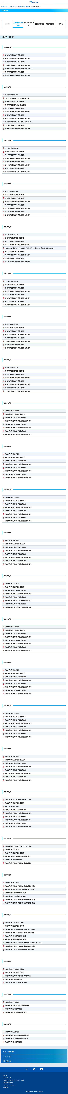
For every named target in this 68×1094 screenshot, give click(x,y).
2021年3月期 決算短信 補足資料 (14, 285)
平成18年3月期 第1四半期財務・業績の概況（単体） (20, 949)
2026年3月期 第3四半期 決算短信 (14, 55)
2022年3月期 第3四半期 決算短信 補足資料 (17, 245)
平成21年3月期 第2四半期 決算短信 (15, 816)
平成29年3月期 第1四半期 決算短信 (15, 474)
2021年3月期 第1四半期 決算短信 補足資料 (17, 305)
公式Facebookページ (34, 1069)
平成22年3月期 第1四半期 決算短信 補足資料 (18, 780)
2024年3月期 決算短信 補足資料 (14, 151)
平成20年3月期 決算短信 (12, 850)
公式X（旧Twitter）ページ (26, 1069)
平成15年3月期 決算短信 (12, 1032)
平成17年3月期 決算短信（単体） (15, 972)
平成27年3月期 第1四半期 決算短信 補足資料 (18, 564)
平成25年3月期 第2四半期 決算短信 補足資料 (18, 644)
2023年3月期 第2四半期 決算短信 (14, 205)
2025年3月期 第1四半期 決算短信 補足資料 (17, 128)
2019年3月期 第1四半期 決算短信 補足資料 (17, 391)
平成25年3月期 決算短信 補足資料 (15, 630)
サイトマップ (7, 1078)
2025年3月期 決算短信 (11, 95)
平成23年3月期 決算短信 (12, 713)
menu (2, 2)
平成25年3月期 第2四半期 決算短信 (15, 640)
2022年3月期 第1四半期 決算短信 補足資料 (17, 262)
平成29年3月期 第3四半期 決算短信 (15, 461)
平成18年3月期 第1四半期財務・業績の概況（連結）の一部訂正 (23, 943)
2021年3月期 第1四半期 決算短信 (14, 301)
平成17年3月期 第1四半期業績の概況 (16, 983)
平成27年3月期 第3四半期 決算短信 (15, 547)
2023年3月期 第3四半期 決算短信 (14, 198)
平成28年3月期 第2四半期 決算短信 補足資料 (18, 514)
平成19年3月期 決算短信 (12, 883)
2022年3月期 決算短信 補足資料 (14, 238)
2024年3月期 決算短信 (11, 148)
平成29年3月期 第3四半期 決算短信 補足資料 (18, 464)
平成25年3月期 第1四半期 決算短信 (15, 647)
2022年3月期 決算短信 (11, 235)
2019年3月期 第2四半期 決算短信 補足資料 (17, 384)
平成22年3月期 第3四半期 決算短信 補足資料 (18, 767)
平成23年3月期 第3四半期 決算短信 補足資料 (18, 723)
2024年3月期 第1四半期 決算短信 (14, 168)
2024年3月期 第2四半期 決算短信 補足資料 (17, 165)
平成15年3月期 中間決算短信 (13, 1042)
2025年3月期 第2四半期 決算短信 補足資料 (17, 118)
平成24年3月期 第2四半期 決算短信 (15, 683)
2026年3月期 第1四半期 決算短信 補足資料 (17, 75)
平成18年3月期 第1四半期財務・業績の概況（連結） (20, 946)
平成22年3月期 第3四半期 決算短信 (15, 763)
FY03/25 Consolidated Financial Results (17, 98)
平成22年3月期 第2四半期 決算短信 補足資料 (18, 773)
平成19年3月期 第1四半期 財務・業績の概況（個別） (20, 903)
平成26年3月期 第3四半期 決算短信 (15, 590)
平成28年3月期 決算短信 (12, 497)
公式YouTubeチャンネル (41, 1069)
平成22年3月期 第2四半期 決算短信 (15, 770)
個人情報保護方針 (8, 1083)
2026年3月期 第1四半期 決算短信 (14, 72)
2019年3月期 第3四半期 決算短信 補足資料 (17, 378)
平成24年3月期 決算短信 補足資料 (15, 673)
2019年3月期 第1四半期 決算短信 (14, 388)
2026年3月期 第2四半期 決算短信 (14, 62)
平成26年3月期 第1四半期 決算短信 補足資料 (18, 607)
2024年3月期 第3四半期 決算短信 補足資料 (17, 158)
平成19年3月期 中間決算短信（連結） (16, 893)
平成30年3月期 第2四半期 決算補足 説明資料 (18, 428)
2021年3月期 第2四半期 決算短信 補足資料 (17, 298)
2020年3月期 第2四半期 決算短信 (14, 338)
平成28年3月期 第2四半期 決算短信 (15, 511)
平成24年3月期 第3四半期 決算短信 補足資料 (18, 680)
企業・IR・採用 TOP (9, 6)
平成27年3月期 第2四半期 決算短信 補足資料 (18, 557)
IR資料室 (28, 6)
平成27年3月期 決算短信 (12, 540)
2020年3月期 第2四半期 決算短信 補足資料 (17, 341)
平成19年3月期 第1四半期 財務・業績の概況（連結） (20, 899)
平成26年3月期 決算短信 (12, 584)
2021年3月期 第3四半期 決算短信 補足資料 (17, 291)
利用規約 (5, 1087)
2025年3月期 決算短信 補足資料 (14, 101)
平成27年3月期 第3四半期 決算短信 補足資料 (18, 551)
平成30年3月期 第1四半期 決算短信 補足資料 (18, 434)
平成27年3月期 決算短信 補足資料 (15, 544)
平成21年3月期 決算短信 (12, 806)
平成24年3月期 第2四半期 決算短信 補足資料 (18, 687)
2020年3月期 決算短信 (11, 324)
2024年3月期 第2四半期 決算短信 (14, 162)
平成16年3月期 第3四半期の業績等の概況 (17, 1005)
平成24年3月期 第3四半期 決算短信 (15, 677)
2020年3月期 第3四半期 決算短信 (14, 331)
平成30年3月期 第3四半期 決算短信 (15, 417)
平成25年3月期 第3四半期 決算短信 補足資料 (18, 637)
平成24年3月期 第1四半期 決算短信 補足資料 (18, 694)
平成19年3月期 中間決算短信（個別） (16, 896)
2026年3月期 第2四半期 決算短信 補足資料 (17, 65)
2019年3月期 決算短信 (11, 367)
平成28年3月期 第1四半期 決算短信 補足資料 (18, 521)
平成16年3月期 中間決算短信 (13, 1009)
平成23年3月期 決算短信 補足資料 (15, 717)
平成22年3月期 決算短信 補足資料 (15, 760)
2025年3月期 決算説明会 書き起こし (15, 105)
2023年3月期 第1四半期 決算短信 (14, 212)
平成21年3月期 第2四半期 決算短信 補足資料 (18, 820)
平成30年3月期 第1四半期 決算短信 (15, 431)
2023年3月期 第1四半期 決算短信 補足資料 (17, 215)
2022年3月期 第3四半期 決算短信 (14, 241)
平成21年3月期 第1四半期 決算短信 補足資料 (18, 827)
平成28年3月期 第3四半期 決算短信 (15, 504)
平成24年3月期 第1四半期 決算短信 (15, 690)
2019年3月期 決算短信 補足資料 (14, 371)
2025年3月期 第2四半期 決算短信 (14, 115)
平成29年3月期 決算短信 (12, 454)
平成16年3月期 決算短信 (12, 1002)
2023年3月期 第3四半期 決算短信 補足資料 (17, 201)
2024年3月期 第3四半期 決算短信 (14, 155)
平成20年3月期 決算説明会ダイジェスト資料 (18, 846)
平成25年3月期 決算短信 (12, 627)
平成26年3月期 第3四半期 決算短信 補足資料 (18, 594)
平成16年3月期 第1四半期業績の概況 (16, 1012)
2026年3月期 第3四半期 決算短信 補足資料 (17, 58)
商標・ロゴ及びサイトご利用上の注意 (13, 1080)
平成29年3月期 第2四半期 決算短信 (15, 467)
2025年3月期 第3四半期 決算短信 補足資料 (17, 112)
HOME (2, 6)
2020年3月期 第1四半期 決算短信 (14, 345)
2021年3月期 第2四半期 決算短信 (14, 295)
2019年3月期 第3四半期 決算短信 (14, 374)
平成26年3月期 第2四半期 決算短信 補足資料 (18, 600)
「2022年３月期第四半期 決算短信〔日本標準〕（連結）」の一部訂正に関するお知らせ (30, 248)
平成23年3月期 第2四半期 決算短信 (15, 727)
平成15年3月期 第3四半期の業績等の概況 (17, 1035)
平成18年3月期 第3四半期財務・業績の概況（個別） (20, 933)
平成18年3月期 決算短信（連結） (15, 922)
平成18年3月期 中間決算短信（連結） (16, 936)
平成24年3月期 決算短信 (12, 670)
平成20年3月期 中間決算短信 (13, 860)
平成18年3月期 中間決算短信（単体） (16, 939)
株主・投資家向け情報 (20, 6)
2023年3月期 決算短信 (11, 191)
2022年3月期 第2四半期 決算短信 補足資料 (17, 255)
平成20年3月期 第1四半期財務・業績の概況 (18, 863)
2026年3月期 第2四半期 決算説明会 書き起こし (19, 68)
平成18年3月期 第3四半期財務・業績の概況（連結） (20, 929)
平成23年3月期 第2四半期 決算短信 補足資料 (18, 730)
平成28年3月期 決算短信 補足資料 (15, 501)
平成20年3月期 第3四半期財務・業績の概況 (18, 856)
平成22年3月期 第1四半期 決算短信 (15, 777)
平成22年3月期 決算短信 (12, 756)
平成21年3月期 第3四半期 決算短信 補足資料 (18, 813)
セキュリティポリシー (9, 1085)
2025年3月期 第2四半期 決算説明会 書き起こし (19, 122)
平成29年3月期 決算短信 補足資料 (15, 457)
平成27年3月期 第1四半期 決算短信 (15, 561)
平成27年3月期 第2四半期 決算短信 (15, 554)
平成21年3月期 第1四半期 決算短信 (15, 823)
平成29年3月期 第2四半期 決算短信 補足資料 (18, 471)
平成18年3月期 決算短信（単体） (15, 926)
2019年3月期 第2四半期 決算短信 (14, 381)
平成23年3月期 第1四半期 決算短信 (15, 733)
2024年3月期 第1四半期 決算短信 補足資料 (17, 172)
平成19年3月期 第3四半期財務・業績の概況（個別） (20, 889)
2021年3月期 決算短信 (11, 281)
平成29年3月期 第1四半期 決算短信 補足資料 (18, 478)
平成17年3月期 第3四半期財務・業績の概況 (18, 976)
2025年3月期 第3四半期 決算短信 (14, 108)
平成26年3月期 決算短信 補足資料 (15, 587)
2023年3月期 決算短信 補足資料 (14, 195)
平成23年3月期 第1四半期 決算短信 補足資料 (18, 737)
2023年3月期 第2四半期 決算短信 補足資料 (17, 208)
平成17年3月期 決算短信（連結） (15, 969)
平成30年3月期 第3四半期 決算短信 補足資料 (18, 421)
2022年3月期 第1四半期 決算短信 (14, 258)
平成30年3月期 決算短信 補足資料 (15, 414)
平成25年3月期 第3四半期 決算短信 (15, 633)
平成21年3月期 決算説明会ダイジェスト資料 (18, 800)
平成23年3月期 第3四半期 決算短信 (15, 720)
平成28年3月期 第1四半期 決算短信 (15, 517)
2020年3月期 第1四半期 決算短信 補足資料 (17, 348)
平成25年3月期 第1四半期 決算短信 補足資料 (18, 650)
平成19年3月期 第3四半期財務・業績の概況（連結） (20, 886)
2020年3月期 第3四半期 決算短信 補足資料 (17, 334)
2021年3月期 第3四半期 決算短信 (14, 288)
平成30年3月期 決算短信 (12, 411)
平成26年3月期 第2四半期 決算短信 (15, 597)
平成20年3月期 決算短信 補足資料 (15, 853)
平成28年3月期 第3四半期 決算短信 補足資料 (18, 507)
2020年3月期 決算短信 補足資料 (14, 328)
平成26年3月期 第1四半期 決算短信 (15, 604)
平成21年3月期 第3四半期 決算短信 (15, 810)
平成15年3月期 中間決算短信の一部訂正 (17, 1039)
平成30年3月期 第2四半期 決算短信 (15, 424)
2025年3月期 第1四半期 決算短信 (14, 125)
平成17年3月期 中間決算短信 (13, 979)
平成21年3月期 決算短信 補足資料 (15, 803)
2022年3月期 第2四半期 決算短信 (14, 251)
